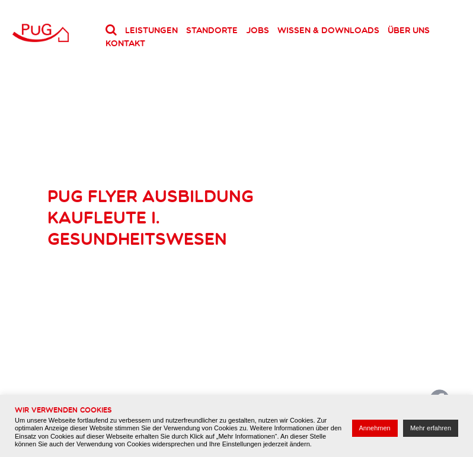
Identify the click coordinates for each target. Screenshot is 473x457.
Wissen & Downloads (328, 30)
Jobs (257, 30)
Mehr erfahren (430, 428)
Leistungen (151, 30)
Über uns (409, 30)
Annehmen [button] (375, 428)
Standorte (212, 30)
